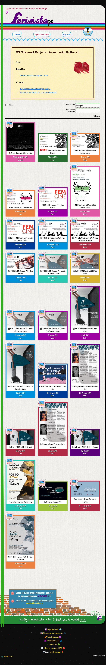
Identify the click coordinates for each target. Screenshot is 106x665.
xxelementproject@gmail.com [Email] (34, 75)
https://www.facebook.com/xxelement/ (38, 92)
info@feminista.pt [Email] (55, 652)
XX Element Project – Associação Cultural (47, 52)
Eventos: (9, 105)
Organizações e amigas (42, 34)
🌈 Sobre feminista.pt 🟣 (53, 637)
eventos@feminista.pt (34, 603)
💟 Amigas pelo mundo (51, 629)
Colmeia (87, 34)
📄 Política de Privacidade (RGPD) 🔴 (53, 648)
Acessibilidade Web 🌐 (54, 641)
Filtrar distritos (70, 104)
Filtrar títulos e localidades (70, 111)
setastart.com (6, 656)
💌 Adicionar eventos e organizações (51, 633)
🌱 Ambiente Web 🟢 (53, 644)
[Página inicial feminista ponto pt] (32, 19)
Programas (66, 34)
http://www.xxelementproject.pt (35, 89)
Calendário (17, 34)
